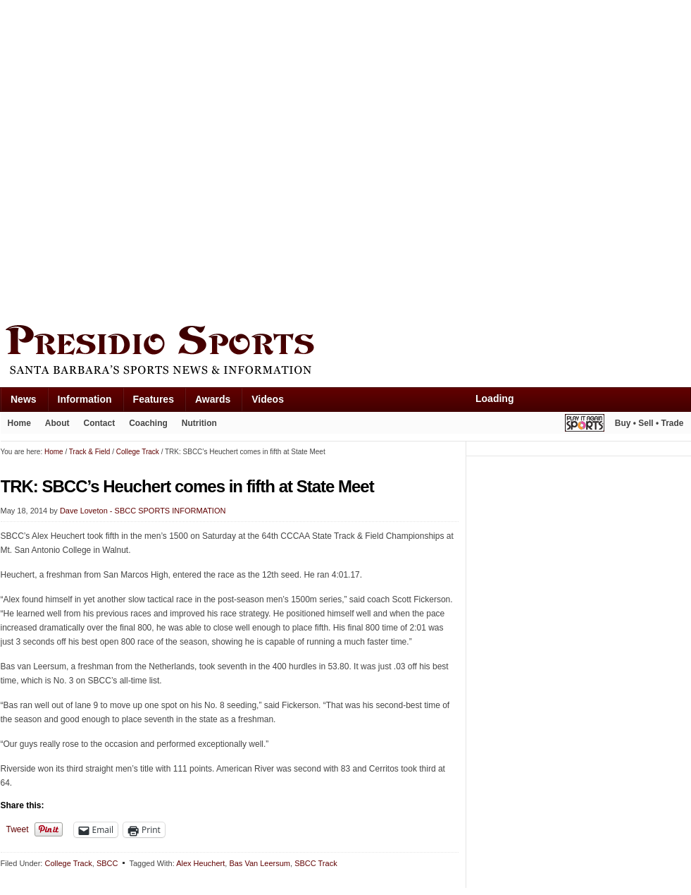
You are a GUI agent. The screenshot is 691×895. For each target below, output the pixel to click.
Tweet (17, 829)
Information (85, 399)
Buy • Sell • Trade (649, 423)
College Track (68, 863)
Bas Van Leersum (259, 863)
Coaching (148, 423)
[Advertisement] (158, 159)
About (57, 423)
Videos (267, 399)
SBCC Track (315, 863)
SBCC (107, 863)
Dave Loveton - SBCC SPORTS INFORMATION (143, 510)
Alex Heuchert (200, 863)
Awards (212, 399)
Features (153, 399)
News (24, 399)
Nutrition (199, 423)
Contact (100, 423)
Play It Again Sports (584, 425)
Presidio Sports (346, 352)
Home (19, 423)
